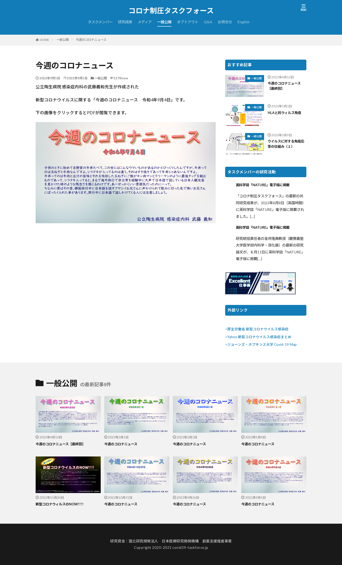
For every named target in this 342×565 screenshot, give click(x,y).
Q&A (208, 22)
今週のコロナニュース (91, 40)
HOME (44, 40)
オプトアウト (187, 22)
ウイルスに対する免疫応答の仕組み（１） (287, 144)
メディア (145, 22)
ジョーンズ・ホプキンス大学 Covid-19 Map (262, 344)
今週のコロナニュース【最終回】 (286, 86)
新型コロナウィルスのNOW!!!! (64, 504)
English (244, 22)
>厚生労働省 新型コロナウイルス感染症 (257, 329)
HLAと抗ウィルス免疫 (286, 115)
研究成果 (125, 22)
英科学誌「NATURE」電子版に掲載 (268, 184)
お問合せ (225, 22)
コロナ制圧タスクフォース (171, 10)
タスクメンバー (100, 22)
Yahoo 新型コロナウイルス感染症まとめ (259, 337)
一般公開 (164, 22)
